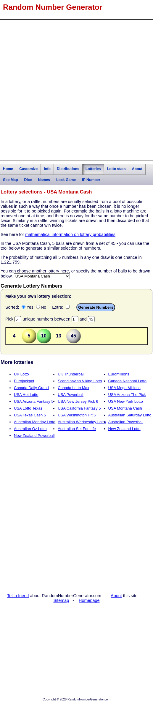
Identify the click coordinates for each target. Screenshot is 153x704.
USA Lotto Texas (28, 408)
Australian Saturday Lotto (130, 415)
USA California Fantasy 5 (79, 408)
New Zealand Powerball (34, 435)
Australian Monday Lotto (34, 422)
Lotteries (93, 169)
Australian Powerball (126, 422)
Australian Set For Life (77, 428)
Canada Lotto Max (73, 388)
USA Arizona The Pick (127, 394)
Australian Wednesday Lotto (82, 422)
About (137, 169)
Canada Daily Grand (31, 388)
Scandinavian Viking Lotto (80, 381)
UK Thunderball (71, 374)
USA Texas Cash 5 (30, 415)
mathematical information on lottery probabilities (70, 234)
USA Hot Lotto (26, 394)
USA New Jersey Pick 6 (78, 401)
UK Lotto (21, 374)
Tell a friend (18, 595)
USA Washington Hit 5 (77, 415)
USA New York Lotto (125, 401)
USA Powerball (70, 394)
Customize (28, 169)
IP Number (91, 180)
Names (44, 180)
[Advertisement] (76, 90)
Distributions (68, 169)
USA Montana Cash (125, 408)
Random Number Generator (52, 7)
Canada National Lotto (127, 381)
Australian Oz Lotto (30, 428)
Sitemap (61, 600)
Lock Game (66, 180)
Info (47, 169)
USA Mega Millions (124, 388)
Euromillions (118, 374)
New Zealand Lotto (124, 428)
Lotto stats (116, 169)
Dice (28, 180)
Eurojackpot (24, 381)
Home (8, 169)
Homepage (89, 600)
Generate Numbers (95, 307)
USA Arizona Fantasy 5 (34, 401)
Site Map (10, 180)
